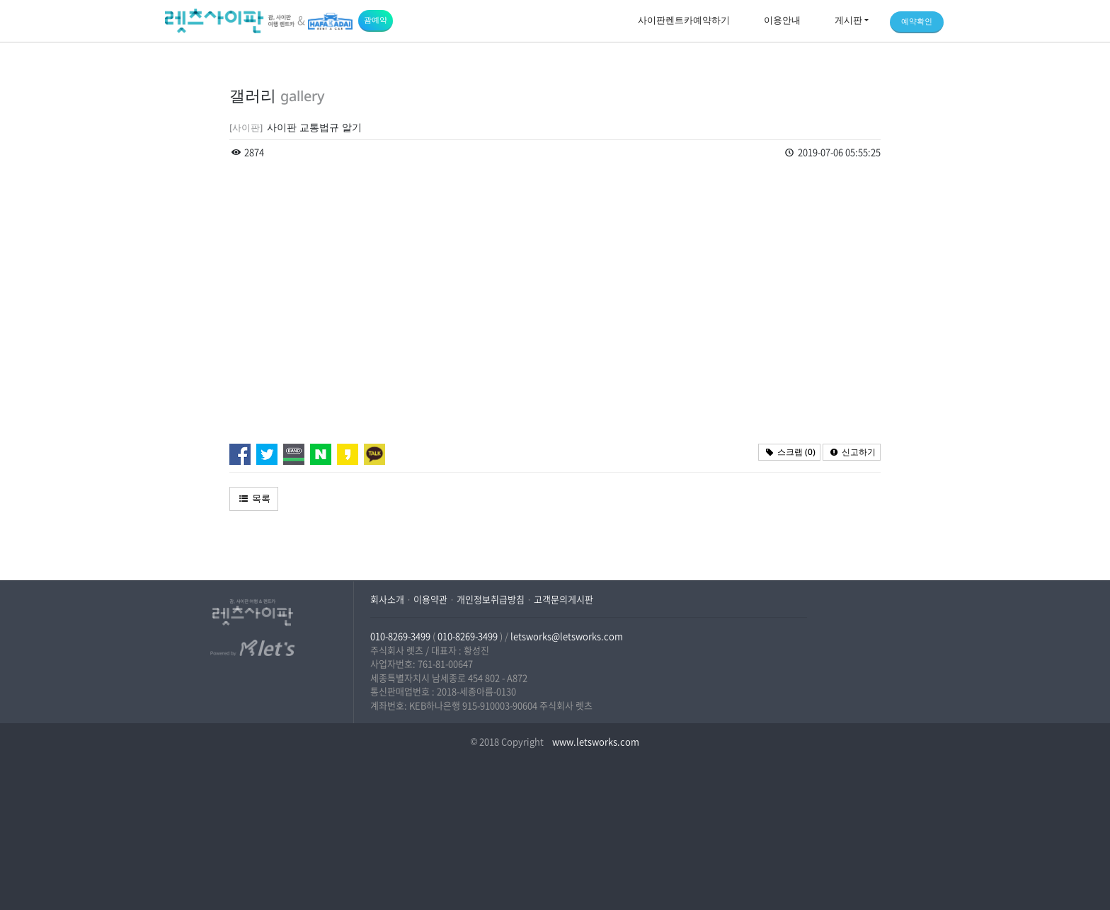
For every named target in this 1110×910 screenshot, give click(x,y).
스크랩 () (789, 452)
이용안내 (782, 19)
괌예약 (375, 19)
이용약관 (430, 599)
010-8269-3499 (400, 636)
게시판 (848, 19)
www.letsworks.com (594, 741)
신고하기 (852, 452)
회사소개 (387, 599)
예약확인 (916, 21)
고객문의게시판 (563, 599)
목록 (253, 498)
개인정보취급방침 (491, 599)
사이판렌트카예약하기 (684, 19)
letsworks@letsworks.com (566, 636)
